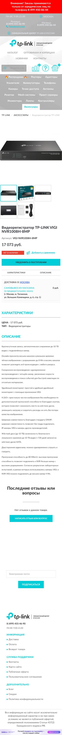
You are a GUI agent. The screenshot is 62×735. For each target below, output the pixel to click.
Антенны (48, 89)
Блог (11, 689)
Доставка (14, 639)
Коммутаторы (31, 83)
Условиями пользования (38, 595)
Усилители (12, 83)
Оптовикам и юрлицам (39, 53)
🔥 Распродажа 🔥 (16, 77)
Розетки (9, 95)
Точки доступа (30, 89)
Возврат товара (17, 649)
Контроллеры (46, 101)
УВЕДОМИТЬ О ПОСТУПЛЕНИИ (31, 262)
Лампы (30, 101)
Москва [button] (25, 282)
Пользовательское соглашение (25, 677)
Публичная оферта (19, 672)
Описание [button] (45, 273)
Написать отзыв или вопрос (31, 518)
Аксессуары (31, 107)
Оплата (13, 644)
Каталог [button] (12, 53)
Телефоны (50, 83)
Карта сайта (15, 667)
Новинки (22, 58)
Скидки (13, 694)
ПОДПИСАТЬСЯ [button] (31, 585)
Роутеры (36, 77)
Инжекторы (15, 101)
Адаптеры (51, 77)
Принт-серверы (48, 95)
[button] (15, 26)
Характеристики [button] (16, 273)
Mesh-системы (26, 95)
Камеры (13, 89)
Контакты (39, 58)
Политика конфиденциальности (26, 699)
